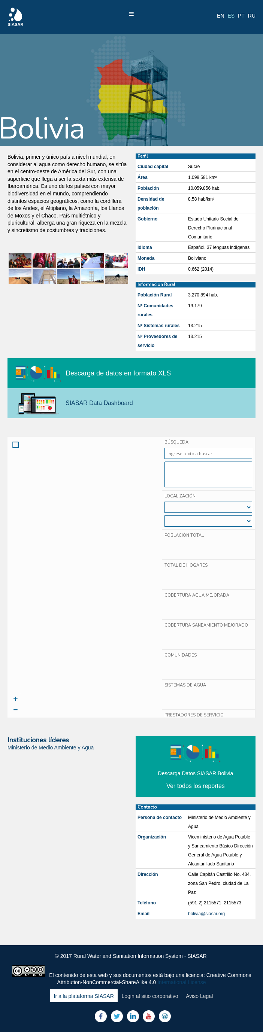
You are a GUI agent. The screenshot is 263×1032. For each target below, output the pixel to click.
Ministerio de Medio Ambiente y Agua (50, 748)
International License (181, 982)
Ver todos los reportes (195, 786)
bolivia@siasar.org (206, 913)
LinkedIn (133, 1016)
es (231, 16)
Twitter (117, 1016)
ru (252, 16)
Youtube (149, 1016)
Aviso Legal (199, 996)
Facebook (101, 1016)
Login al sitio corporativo (149, 996)
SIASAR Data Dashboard (99, 403)
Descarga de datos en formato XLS (118, 373)
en (220, 16)
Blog (165, 1016)
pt (241, 16)
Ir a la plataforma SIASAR (84, 996)
